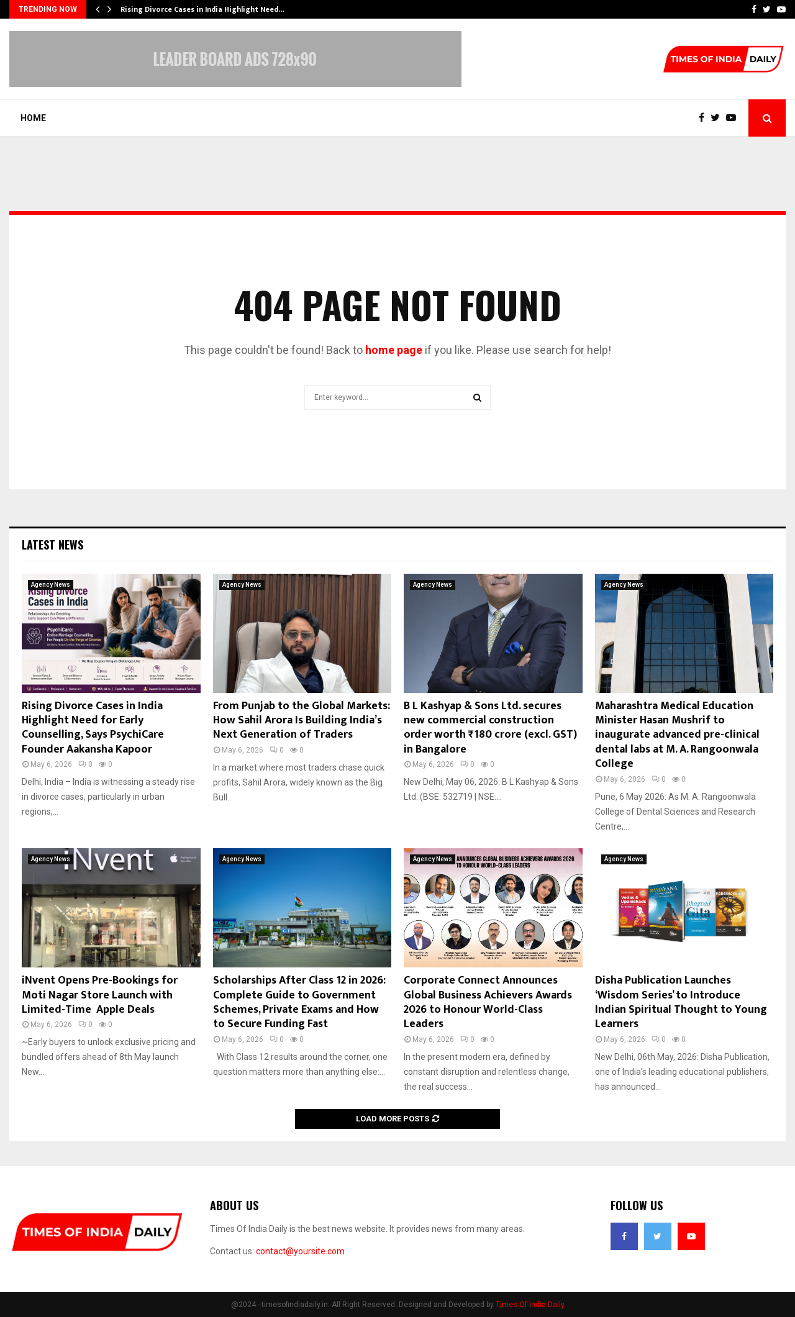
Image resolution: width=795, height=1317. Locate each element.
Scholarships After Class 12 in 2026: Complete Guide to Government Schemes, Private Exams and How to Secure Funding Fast (299, 1002)
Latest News (52, 544)
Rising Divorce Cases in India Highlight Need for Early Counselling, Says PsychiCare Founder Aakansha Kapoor (93, 728)
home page (393, 349)
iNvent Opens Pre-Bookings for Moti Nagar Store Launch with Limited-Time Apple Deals (100, 995)
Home (33, 118)
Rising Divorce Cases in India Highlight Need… (202, 9)
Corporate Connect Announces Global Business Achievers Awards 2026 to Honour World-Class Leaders (488, 1002)
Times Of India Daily (530, 1304)
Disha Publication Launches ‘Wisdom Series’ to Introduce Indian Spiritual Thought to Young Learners (681, 1002)
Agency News (50, 584)
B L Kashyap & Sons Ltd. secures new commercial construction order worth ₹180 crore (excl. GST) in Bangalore (490, 728)
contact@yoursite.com (300, 1251)
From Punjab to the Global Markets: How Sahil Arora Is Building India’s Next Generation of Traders (301, 720)
